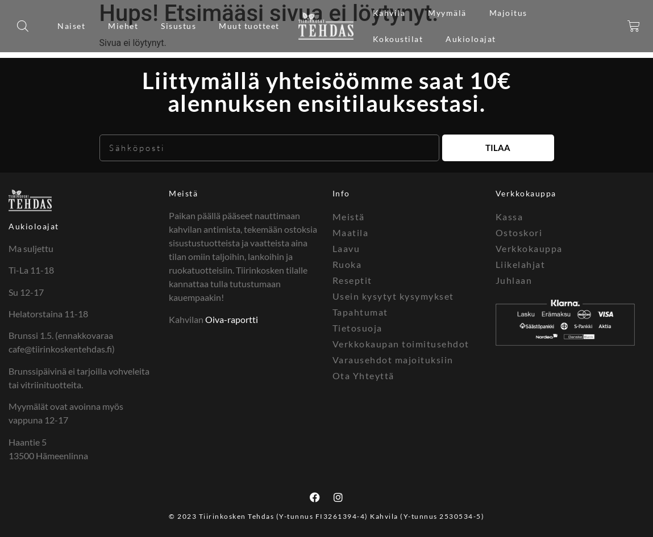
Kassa (509, 216)
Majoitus (508, 13)
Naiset (71, 26)
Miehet (123, 26)
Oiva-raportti (231, 319)
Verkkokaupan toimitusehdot (400, 343)
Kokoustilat (398, 39)
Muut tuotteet (249, 26)
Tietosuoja (357, 327)
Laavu (346, 248)
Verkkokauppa (529, 248)
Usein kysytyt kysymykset (393, 296)
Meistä (183, 193)
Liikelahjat (521, 264)
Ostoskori (519, 232)
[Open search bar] (22, 26)
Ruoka (347, 264)
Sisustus (178, 26)
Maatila (350, 232)
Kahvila (389, 13)
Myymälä (447, 13)
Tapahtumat (360, 312)
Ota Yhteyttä (363, 375)
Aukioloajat (471, 39)
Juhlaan (514, 280)
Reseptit (352, 280)
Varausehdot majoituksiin (393, 359)
